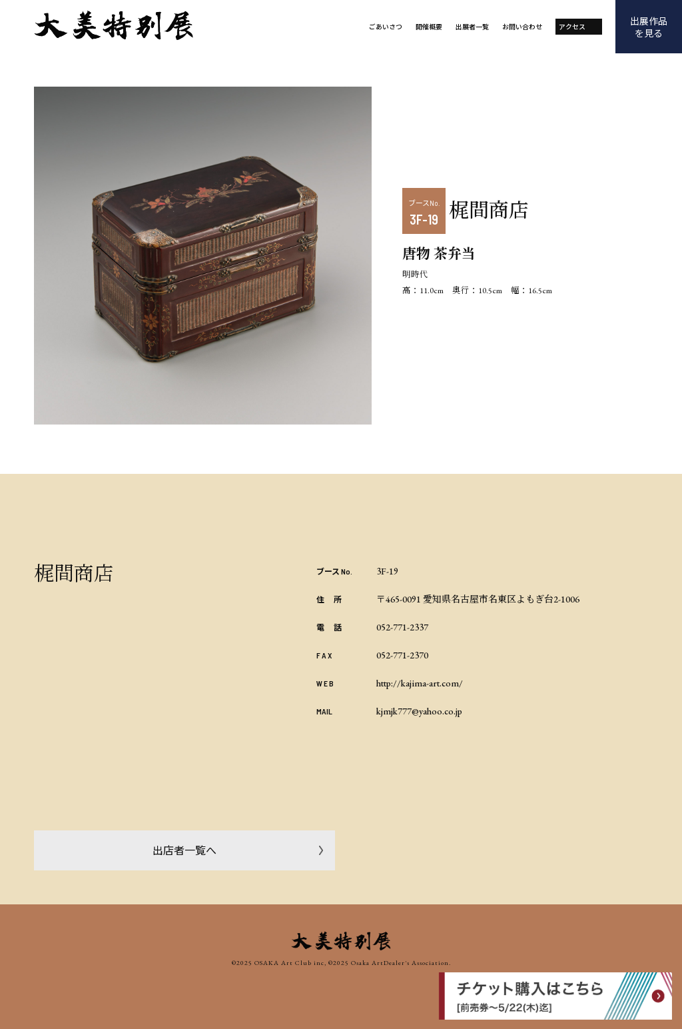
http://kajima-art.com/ (419, 683)
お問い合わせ (522, 26)
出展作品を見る (648, 27)
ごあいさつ (385, 26)
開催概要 (429, 26)
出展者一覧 (472, 26)
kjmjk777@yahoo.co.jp (419, 711)
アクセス (572, 26)
